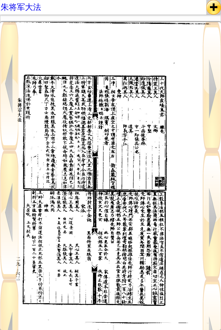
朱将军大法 (21, 7)
